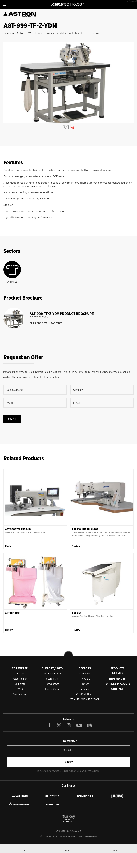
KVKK (20, 689)
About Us (20, 673)
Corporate (19, 684)
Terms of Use (52, 684)
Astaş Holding (20, 678)
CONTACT (117, 689)
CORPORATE (20, 668)
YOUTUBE (79, 725)
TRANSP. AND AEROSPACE (84, 699)
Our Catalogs (20, 694)
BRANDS (117, 673)
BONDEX (52, 796)
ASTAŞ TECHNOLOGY (67, 4)
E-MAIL (68, 850)
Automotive (85, 673)
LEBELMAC (117, 796)
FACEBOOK (49, 725)
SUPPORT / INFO (52, 668)
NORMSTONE (52, 804)
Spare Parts (52, 678)
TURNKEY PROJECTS (117, 684)
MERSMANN (20, 804)
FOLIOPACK (85, 796)
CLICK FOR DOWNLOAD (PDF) (46, 323)
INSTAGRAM (69, 725)
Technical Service (52, 673)
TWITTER (59, 725)
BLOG (89, 725)
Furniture (85, 689)
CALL (23, 850)
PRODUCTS (117, 668)
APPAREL (85, 678)
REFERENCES (117, 678)
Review (9, 546)
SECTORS (85, 668)
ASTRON (20, 796)
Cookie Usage (52, 689)
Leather (85, 684)
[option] (68, 82)
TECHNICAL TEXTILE (85, 694)
